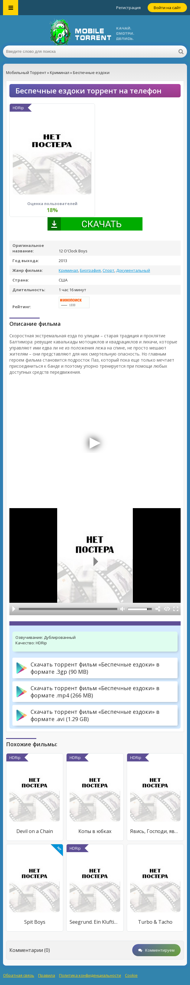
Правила (46, 975)
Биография (90, 270)
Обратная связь (18, 975)
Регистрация (128, 7)
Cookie (131, 975)
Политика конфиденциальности (90, 975)
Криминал (68, 270)
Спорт (108, 270)
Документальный (133, 270)
